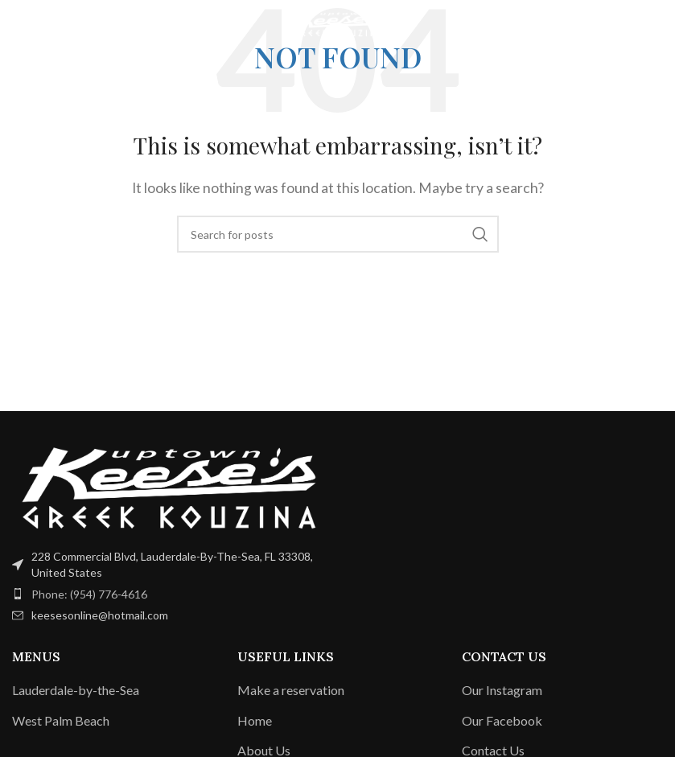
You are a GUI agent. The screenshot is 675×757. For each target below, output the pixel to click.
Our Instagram (502, 689)
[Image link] (169, 486)
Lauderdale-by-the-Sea (75, 689)
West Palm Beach (60, 720)
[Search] (338, 234)
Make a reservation (290, 689)
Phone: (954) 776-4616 (89, 594)
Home (254, 720)
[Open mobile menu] (39, 24)
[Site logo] (338, 22)
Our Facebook (502, 720)
